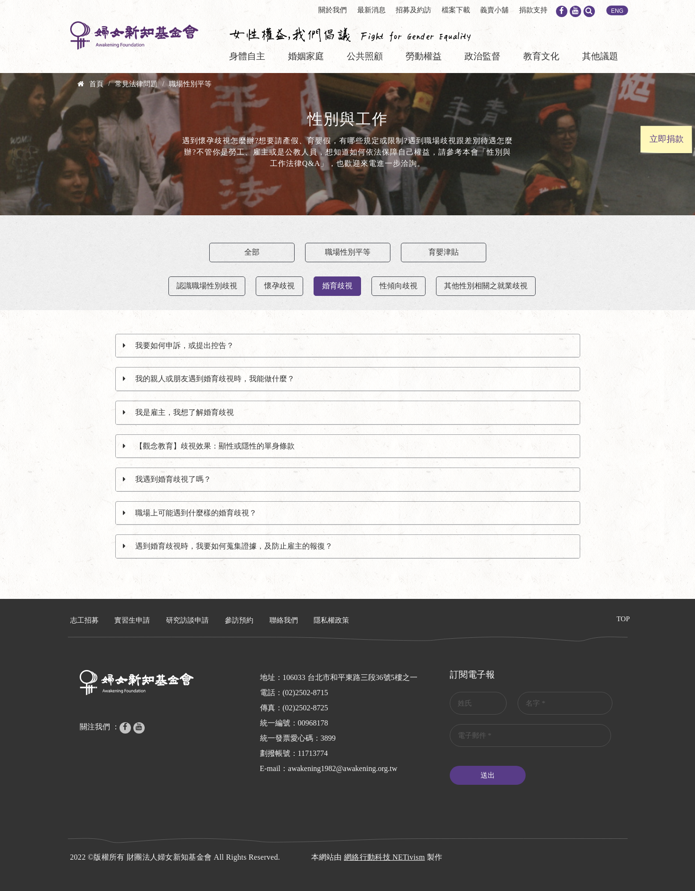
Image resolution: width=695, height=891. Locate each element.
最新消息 (371, 10)
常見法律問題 (136, 84)
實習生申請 (132, 620)
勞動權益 (424, 56)
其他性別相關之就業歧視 (486, 286)
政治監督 (482, 56)
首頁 (96, 84)
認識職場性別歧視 (206, 286)
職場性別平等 (190, 84)
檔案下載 (456, 10)
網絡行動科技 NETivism (384, 857)
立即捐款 (666, 139)
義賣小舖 (494, 10)
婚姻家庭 (306, 56)
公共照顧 (365, 56)
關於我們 (332, 10)
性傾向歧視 (398, 286)
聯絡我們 (283, 620)
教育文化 (541, 56)
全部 (251, 252)
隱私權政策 (331, 620)
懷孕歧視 (279, 286)
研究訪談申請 (187, 620)
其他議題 (600, 56)
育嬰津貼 (443, 252)
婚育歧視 (337, 286)
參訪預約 (239, 620)
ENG (617, 11)
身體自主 (247, 56)
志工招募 (84, 620)
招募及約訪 (413, 10)
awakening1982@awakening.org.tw (342, 768)
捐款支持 (533, 10)
